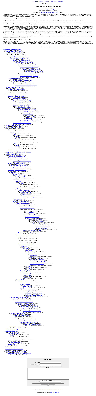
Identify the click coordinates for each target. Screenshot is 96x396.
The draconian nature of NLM (19, 199)
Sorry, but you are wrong (20, 187)
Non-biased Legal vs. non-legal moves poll (49, 12)
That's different (18, 138)
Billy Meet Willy (11, 344)
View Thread (35, 1)
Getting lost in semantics (28, 114)
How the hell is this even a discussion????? (14, 93)
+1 (18, 239)
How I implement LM (17, 174)
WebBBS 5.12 (56, 394)
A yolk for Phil (28, 118)
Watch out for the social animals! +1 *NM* (32, 230)
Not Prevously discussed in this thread (31, 290)
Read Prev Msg (53, 1)
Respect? (22, 288)
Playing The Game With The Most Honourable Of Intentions (18, 152)
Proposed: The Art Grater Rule (34, 257)
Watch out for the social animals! (25, 205)
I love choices (13, 172)
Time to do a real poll (25, 270)
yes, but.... (12, 335)
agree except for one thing (13, 333)
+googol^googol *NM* (30, 212)
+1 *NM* (10, 149)
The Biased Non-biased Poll (11, 346)
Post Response (41, 1)
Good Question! (23, 246)
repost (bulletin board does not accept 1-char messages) (19, 353)
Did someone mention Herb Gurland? (21, 201)
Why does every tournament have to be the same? (18, 78)
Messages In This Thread (48, 47)
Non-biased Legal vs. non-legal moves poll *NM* (15, 351)
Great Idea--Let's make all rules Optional (29, 308)
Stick (51, 394)
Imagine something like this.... (11, 331)
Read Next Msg (60, 1)
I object (12, 132)
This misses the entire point (41, 228)
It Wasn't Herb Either (20, 279)
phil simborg (50, 9)
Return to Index (47, 1)
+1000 (24, 210)
